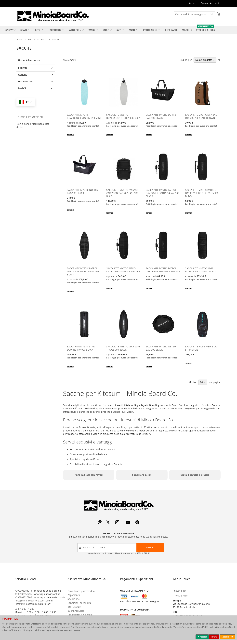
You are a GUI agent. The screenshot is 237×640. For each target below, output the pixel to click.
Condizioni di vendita (79, 602)
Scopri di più (228, 636)
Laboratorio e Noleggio (79, 614)
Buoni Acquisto (75, 610)
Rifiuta (214, 636)
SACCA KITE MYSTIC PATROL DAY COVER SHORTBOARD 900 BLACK (83, 271)
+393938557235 (23, 594)
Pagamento (73, 595)
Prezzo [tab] (22, 68)
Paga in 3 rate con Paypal (89, 474)
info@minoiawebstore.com (29, 600)
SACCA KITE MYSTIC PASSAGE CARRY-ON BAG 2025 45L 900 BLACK (122, 193)
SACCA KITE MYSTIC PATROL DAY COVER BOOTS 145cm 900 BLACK (162, 193)
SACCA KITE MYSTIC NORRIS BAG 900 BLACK (82, 191)
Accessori (42, 39)
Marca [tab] (22, 88)
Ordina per (186, 59)
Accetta (203, 636)
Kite (30, 39)
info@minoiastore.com (27, 603)
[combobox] (194, 14)
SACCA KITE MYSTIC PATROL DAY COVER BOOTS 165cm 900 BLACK (201, 193)
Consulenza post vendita (81, 591)
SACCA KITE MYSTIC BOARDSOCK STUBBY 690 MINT (84, 116)
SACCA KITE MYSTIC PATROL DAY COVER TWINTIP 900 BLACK (163, 270)
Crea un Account (210, 3)
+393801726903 (23, 597)
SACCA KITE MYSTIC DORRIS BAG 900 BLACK (161, 116)
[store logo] (52, 16)
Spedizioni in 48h (141, 474)
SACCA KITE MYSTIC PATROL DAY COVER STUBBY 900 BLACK (123, 270)
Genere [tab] (22, 74)
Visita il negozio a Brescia (195, 474)
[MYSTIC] (70, 137)
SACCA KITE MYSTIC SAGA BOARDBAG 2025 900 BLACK (200, 270)
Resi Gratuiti (74, 606)
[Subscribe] (150, 547)
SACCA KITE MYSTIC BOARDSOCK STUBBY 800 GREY (123, 116)
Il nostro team (180, 595)
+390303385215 (23, 590)
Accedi (192, 3)
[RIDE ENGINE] (188, 365)
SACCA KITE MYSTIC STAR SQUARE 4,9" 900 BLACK (81, 348)
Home (19, 39)
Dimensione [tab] (25, 81)
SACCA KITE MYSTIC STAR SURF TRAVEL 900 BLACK (123, 348)
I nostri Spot (179, 590)
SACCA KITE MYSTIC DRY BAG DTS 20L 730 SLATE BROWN (201, 116)
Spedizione (73, 598)
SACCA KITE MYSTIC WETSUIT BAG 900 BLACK (162, 348)
